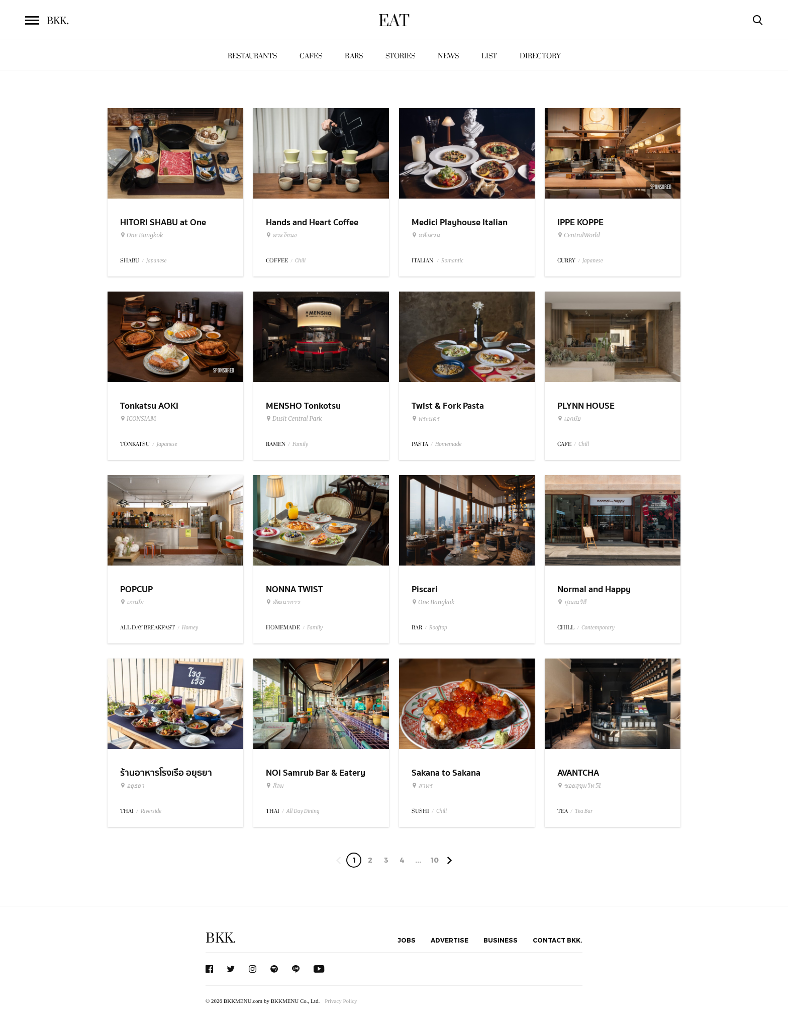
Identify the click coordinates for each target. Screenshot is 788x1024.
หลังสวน (426, 235)
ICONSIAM (138, 419)
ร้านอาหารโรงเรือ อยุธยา (166, 773)
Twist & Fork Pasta (448, 406)
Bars (354, 56)
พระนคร (425, 419)
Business (500, 940)
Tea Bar (584, 811)
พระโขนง (281, 235)
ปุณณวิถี (571, 602)
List (489, 56)
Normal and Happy (594, 589)
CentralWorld (578, 235)
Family (300, 444)
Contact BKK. (557, 940)
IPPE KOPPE (580, 222)
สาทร (422, 786)
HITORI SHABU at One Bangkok (163, 228)
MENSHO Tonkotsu (303, 406)
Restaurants (252, 56)
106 (434, 862)
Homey (190, 627)
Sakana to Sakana (446, 773)
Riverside (151, 811)
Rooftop (438, 627)
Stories (400, 56)
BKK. (221, 938)
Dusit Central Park (294, 419)
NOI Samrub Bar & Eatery (315, 773)
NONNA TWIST (294, 589)
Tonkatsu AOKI (149, 406)
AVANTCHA (578, 773)
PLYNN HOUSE (586, 406)
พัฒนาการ (283, 602)
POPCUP (136, 589)
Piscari (425, 589)
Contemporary (598, 627)
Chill (300, 260)
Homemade (448, 444)
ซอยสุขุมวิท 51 (579, 786)
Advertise (449, 940)
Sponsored (660, 187)
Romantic (452, 260)
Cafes (311, 56)
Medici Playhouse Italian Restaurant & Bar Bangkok (463, 228)
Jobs (407, 940)
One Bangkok (141, 235)
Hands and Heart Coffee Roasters (312, 228)
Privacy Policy (341, 1001)
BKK (58, 21)
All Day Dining (303, 811)
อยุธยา (132, 786)
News (448, 56)
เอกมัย (568, 419)
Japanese (156, 260)
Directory (540, 56)
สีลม (274, 786)
